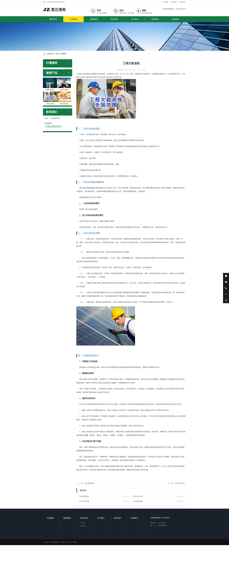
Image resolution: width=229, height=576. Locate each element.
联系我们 (154, 19)
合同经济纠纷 (180, 483)
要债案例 (93, 19)
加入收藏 (165, 2)
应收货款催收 (89, 483)
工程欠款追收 (84, 501)
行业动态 (88, 533)
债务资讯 (113, 19)
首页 (57, 54)
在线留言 (174, 19)
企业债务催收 (138, 501)
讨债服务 (73, 19)
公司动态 (88, 530)
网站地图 (174, 2)
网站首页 (53, 19)
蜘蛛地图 (182, 2)
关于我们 (134, 19)
